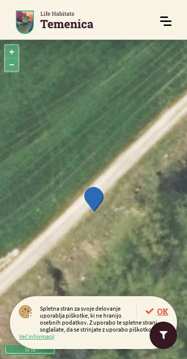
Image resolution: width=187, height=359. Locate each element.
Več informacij (36, 336)
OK (162, 311)
